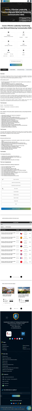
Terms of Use (4, 361)
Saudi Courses (5, 356)
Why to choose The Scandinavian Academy (9, 359)
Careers (26, 348)
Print (16, 204)
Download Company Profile (7, 371)
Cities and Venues (26, 345)
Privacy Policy (5, 362)
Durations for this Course (16, 61)
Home (6, 1)
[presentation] (11, 277)
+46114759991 (5, 381)
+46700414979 (5, 383)
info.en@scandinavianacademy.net (8, 377)
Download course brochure (16, 185)
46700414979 (5, 385)
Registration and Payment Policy (7, 364)
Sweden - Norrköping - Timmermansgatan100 (9, 379)
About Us (24, 347)
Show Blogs (4, 349)
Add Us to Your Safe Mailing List (7, 369)
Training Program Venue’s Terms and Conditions (10, 367)
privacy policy (16, 407)
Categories (4, 344)
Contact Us (4, 348)
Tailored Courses (5, 346)
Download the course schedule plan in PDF (25, 20)
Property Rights (5, 366)
